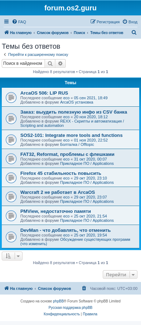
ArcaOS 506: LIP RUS (44, 93)
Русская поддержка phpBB (70, 308)
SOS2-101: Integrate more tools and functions (71, 135)
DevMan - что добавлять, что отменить (65, 230)
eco (66, 98)
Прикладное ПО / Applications (87, 163)
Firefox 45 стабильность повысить (60, 173)
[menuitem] (19, 22)
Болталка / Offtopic (77, 144)
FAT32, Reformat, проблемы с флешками (67, 154)
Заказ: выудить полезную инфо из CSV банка (73, 112)
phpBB (58, 301)
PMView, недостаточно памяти (55, 211)
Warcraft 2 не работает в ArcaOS (57, 192)
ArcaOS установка (76, 102)
